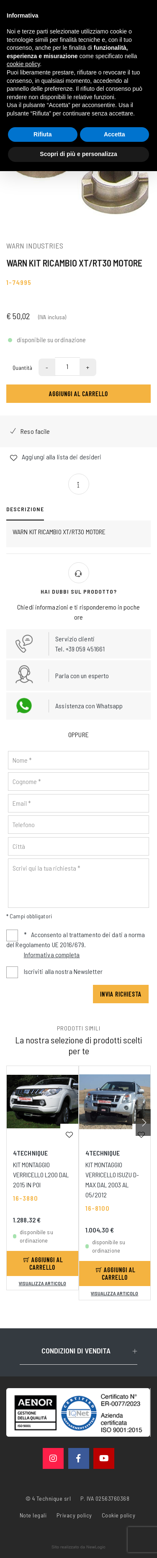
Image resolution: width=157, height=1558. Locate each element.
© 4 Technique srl (48, 1498)
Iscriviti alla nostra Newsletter (63, 971)
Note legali (33, 1515)
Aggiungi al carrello (78, 393)
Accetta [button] (114, 134)
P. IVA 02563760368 (104, 1498)
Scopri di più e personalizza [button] (78, 154)
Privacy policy (74, 1514)
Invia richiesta (121, 994)
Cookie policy (119, 1514)
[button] (143, 1122)
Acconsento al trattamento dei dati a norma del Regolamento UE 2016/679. (75, 945)
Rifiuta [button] (42, 134)
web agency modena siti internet (78, 1547)
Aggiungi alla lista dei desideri (56, 457)
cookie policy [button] (23, 64)
